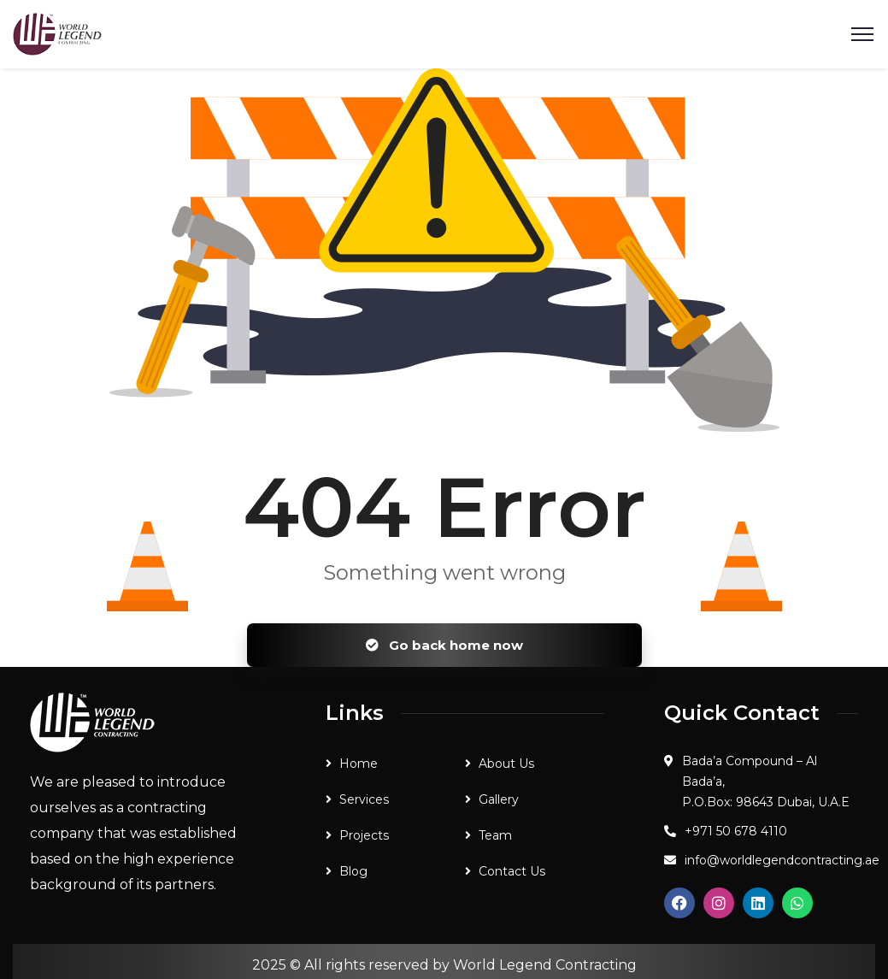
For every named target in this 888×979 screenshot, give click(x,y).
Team (495, 835)
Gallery (499, 799)
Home (358, 763)
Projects (364, 835)
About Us (506, 763)
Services (364, 799)
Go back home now (444, 645)
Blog (353, 871)
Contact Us (512, 871)
